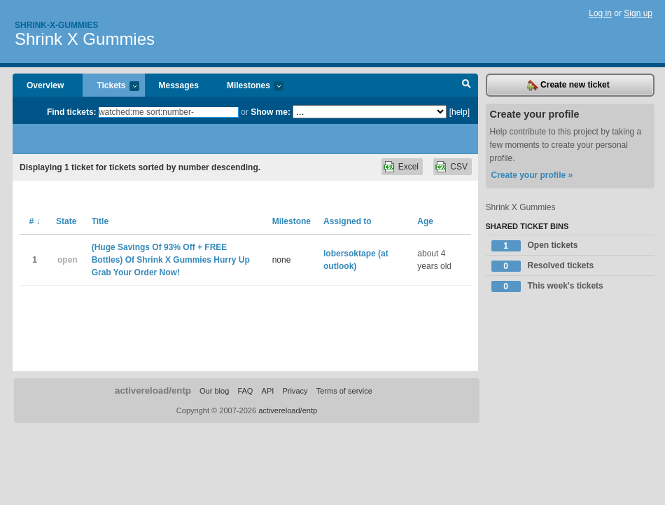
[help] (459, 112)
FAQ (245, 391)
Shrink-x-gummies (56, 25)
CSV (459, 167)
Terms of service (344, 391)
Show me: (270, 112)
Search (466, 85)
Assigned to (347, 221)
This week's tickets (547, 286)
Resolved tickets (542, 266)
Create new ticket (568, 85)
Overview (45, 85)
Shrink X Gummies (85, 38)
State (66, 221)
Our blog (214, 391)
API (268, 391)
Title (100, 221)
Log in (600, 13)
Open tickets (534, 245)
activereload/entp (153, 390)
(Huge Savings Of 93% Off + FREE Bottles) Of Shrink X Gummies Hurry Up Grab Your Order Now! (171, 259)
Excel (408, 167)
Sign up (638, 13)
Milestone (291, 221)
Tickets (111, 86)
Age (425, 221)
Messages (179, 85)
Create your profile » (532, 175)
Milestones (248, 86)
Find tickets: (72, 112)
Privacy (294, 391)
